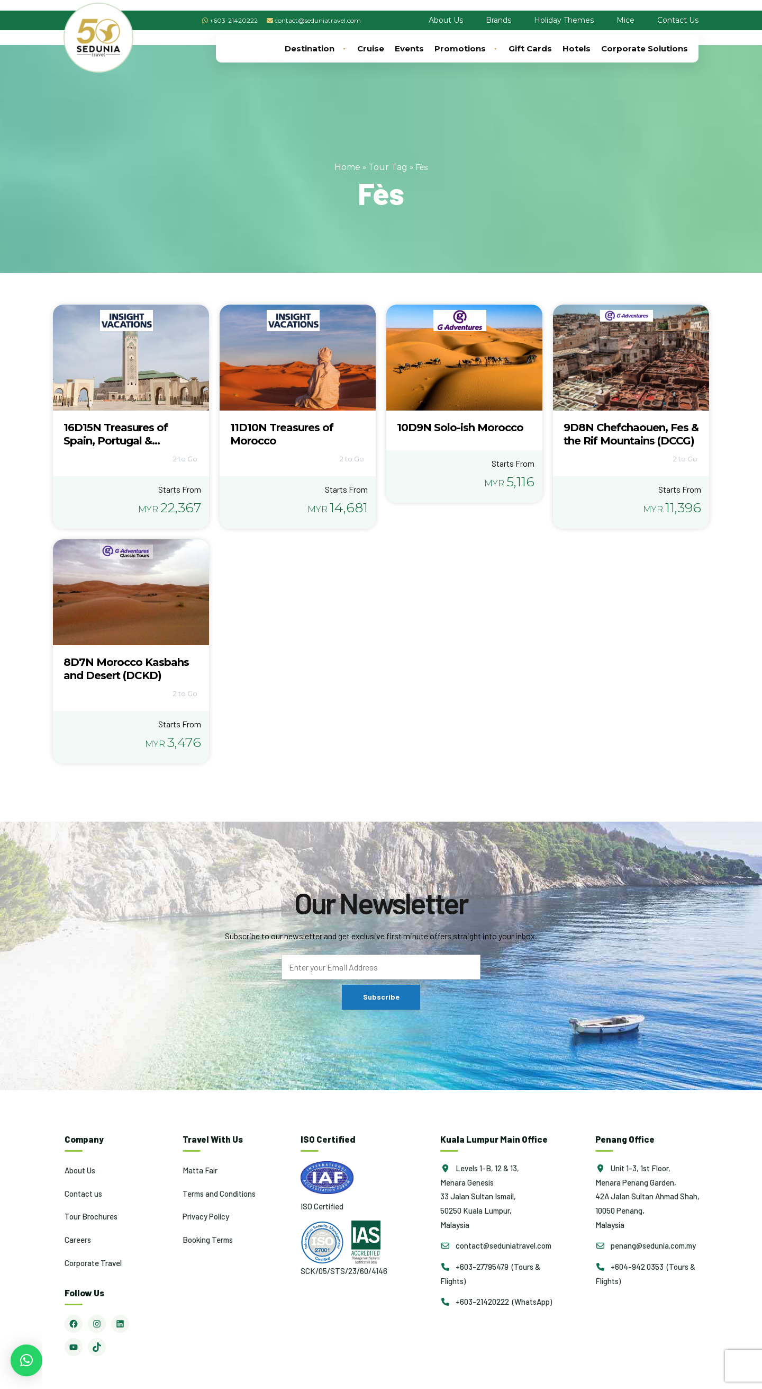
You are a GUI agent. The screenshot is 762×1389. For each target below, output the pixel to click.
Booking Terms (208, 1239)
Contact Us (677, 20)
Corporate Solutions (644, 48)
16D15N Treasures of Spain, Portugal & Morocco (116, 440)
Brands (498, 20)
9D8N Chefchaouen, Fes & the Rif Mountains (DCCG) (631, 434)
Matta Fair (200, 1170)
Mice (625, 20)
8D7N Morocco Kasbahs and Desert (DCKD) (126, 669)
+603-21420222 (234, 20)
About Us (446, 20)
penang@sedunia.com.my (645, 1245)
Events (409, 48)
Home (347, 167)
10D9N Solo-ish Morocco (460, 427)
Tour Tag (387, 167)
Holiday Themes (564, 20)
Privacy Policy (206, 1216)
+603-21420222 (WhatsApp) (496, 1301)
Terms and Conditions (219, 1193)
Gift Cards (530, 48)
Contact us (83, 1193)
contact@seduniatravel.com (318, 20)
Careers (78, 1239)
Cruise (370, 48)
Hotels (577, 48)
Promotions (466, 49)
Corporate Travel (93, 1263)
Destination (316, 49)
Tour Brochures (91, 1216)
